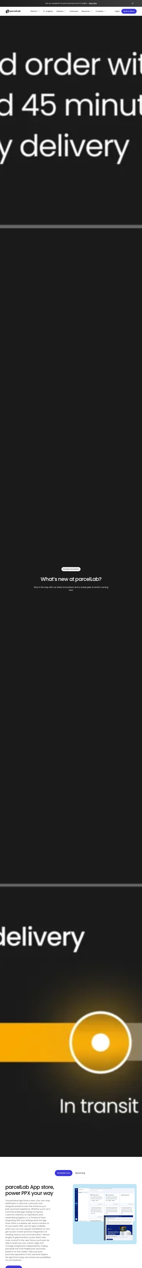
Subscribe (93, 3)
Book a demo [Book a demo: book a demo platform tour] (129, 11)
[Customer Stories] (74, 11)
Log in (117, 11)
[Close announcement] (132, 3)
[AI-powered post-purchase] (48, 11)
